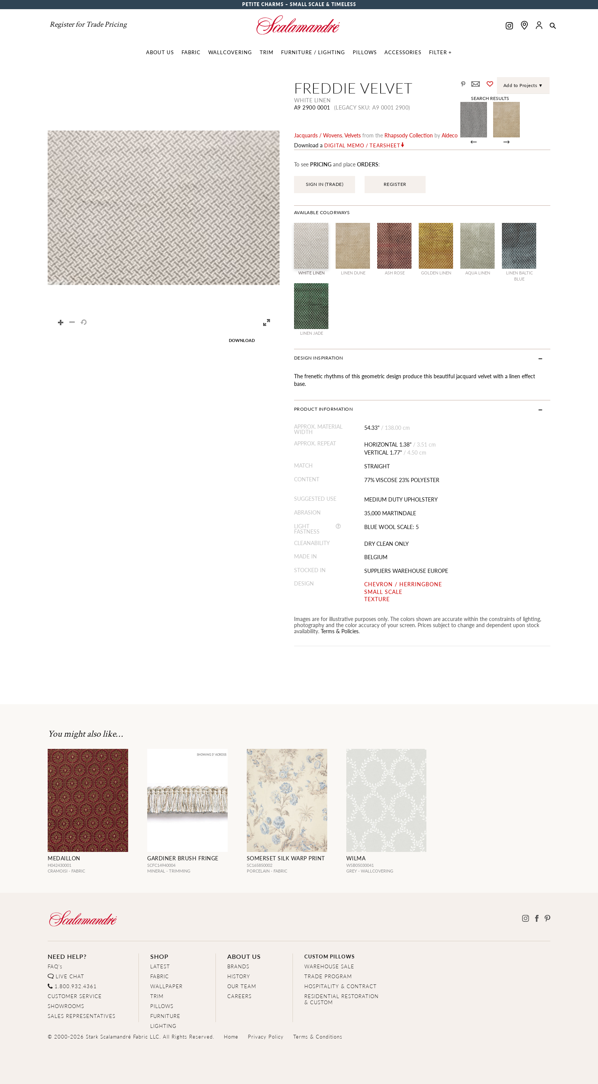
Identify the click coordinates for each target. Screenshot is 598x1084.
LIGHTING (163, 1025)
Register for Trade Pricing (88, 24)
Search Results (490, 98)
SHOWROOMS (66, 1006)
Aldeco (450, 135)
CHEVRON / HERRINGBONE (403, 584)
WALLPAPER (166, 986)
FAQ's (55, 966)
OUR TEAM (241, 986)
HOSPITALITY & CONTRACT (340, 986)
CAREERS (239, 996)
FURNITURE (165, 1015)
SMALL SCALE (383, 591)
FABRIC (159, 976)
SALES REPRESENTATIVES (82, 1015)
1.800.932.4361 (76, 986)
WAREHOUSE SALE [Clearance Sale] (329, 966)
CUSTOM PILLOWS (329, 956)
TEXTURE (377, 599)
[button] (553, 26)
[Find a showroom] (524, 25)
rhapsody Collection (408, 135)
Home (231, 1036)
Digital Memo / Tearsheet (362, 145)
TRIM (157, 996)
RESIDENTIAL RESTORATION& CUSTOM (341, 999)
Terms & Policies (339, 631)
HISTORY (238, 976)
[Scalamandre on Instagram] (509, 26)
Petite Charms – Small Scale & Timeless (299, 4)
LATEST (160, 966)
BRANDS (238, 966)
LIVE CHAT (70, 976)
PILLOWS (162, 1006)
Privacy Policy (266, 1036)
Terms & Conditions (317, 1036)
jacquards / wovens (318, 135)
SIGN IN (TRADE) (325, 184)
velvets (352, 135)
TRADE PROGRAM (328, 976)
